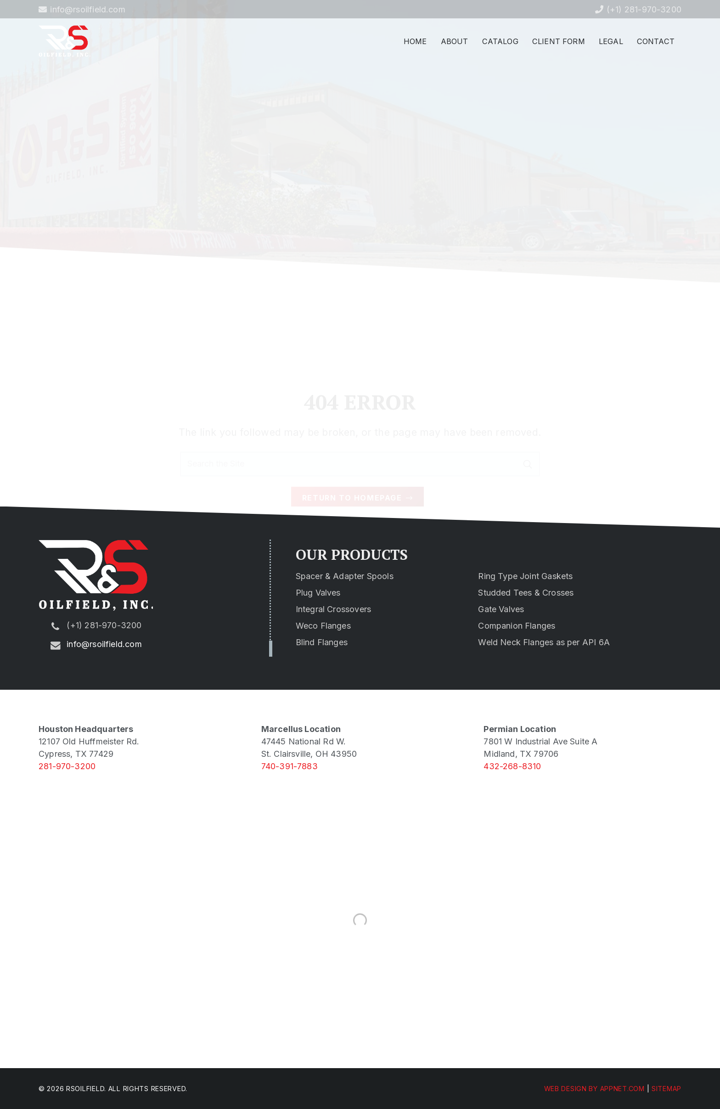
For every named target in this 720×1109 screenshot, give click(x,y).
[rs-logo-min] (64, 41)
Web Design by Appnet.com (594, 1088)
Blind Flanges (322, 642)
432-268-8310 (512, 766)
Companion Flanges (516, 625)
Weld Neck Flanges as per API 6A (544, 642)
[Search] (527, 432)
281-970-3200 (67, 766)
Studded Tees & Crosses (526, 592)
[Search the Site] (360, 433)
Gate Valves (501, 609)
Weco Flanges (323, 625)
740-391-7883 (289, 766)
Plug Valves (318, 592)
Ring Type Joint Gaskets (525, 576)
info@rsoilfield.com (104, 644)
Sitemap (666, 1088)
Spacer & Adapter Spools (345, 576)
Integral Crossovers (333, 609)
